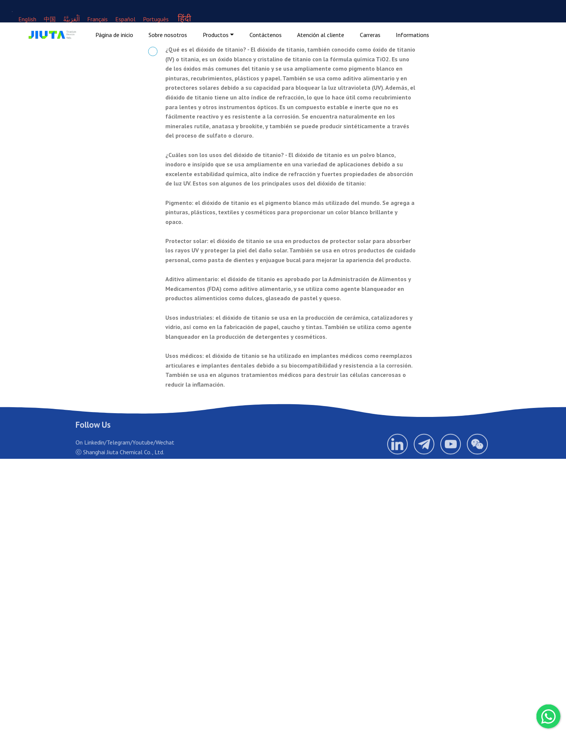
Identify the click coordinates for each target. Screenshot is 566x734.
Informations (412, 35)
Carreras (370, 35)
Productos (216, 35)
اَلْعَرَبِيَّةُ (71, 19)
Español (125, 19)
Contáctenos (266, 35)
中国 (50, 19)
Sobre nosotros (168, 35)
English (27, 19)
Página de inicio (114, 35)
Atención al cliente (320, 35)
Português (156, 19)
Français (97, 19)
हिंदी (184, 18)
